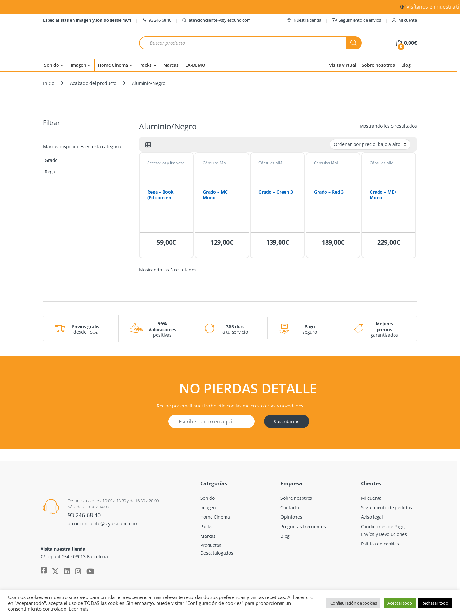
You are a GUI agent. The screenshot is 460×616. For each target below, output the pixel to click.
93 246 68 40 (156, 20)
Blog (406, 65)
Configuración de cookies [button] (353, 603)
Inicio (48, 83)
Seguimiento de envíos (356, 20)
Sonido (51, 65)
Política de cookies (380, 544)
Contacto (289, 508)
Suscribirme (287, 421)
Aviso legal (372, 517)
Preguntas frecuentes (303, 526)
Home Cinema (113, 65)
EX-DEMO (195, 65)
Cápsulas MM (214, 162)
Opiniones (291, 517)
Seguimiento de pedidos (386, 508)
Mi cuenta (404, 20)
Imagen (78, 65)
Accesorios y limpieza (166, 162)
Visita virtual (342, 65)
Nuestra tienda (304, 20)
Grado (51, 160)
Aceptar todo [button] (399, 603)
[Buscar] (354, 42)
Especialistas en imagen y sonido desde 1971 (87, 20)
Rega (50, 172)
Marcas (171, 65)
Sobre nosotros (378, 65)
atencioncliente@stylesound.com (216, 20)
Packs (145, 65)
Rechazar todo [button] (434, 603)
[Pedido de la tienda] (370, 144)
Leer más (78, 609)
